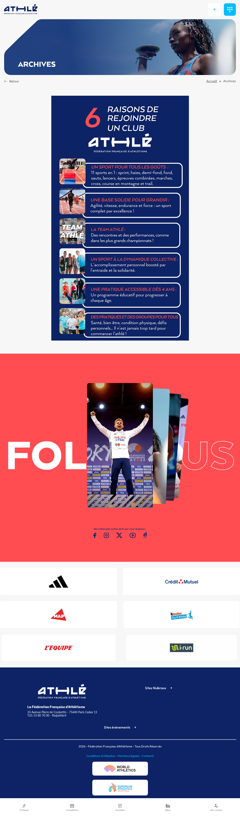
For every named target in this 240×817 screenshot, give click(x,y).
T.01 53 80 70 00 (38, 715)
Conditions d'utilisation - (102, 756)
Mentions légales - (130, 756)
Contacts (148, 756)
